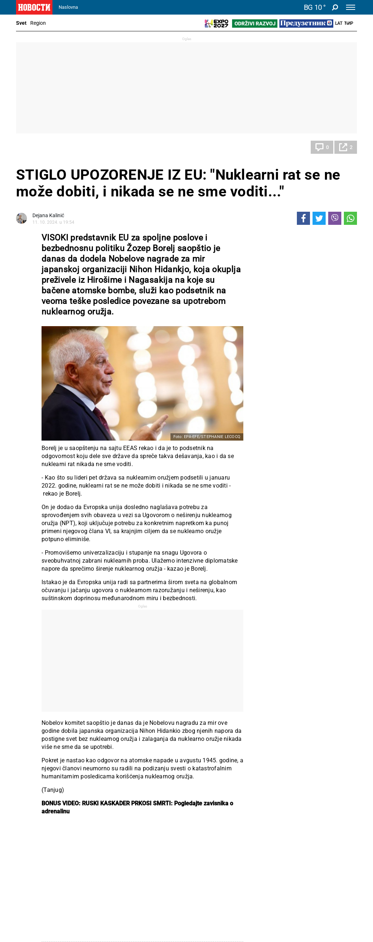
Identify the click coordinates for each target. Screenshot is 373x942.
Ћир (348, 23)
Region (38, 23)
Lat (338, 23)
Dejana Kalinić (48, 215)
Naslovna (68, 7)
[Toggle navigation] (350, 7)
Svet (21, 23)
